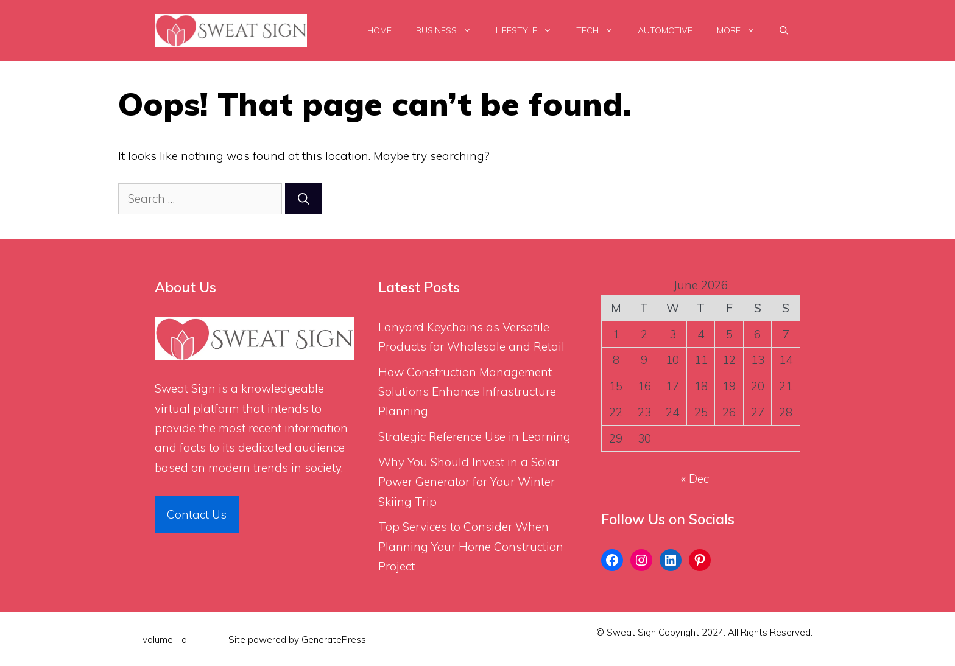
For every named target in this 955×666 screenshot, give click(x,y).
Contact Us (197, 514)
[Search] (303, 198)
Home (379, 30)
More (742, 30)
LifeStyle (530, 30)
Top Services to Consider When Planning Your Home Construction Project (470, 546)
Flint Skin (207, 639)
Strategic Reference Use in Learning (474, 436)
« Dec (695, 478)
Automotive (665, 30)
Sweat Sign (185, 388)
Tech (601, 30)
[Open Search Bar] (783, 30)
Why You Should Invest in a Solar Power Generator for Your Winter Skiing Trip (468, 482)
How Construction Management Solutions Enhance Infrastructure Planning (467, 392)
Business (450, 30)
